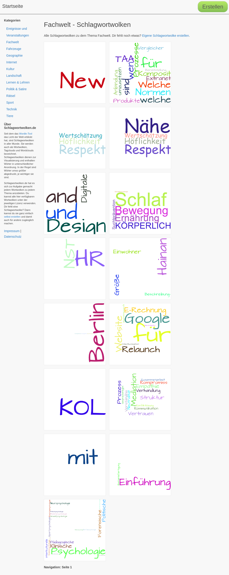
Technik (11, 109)
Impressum (11, 231)
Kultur (10, 69)
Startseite (12, 6)
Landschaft (14, 75)
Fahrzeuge (13, 49)
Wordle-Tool (25, 133)
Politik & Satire (16, 89)
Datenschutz (12, 236)
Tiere (9, 116)
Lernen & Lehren (18, 82)
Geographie (14, 55)
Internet (11, 62)
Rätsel (10, 96)
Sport (10, 102)
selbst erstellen (12, 216)
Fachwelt (12, 42)
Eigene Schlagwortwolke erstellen (165, 35)
